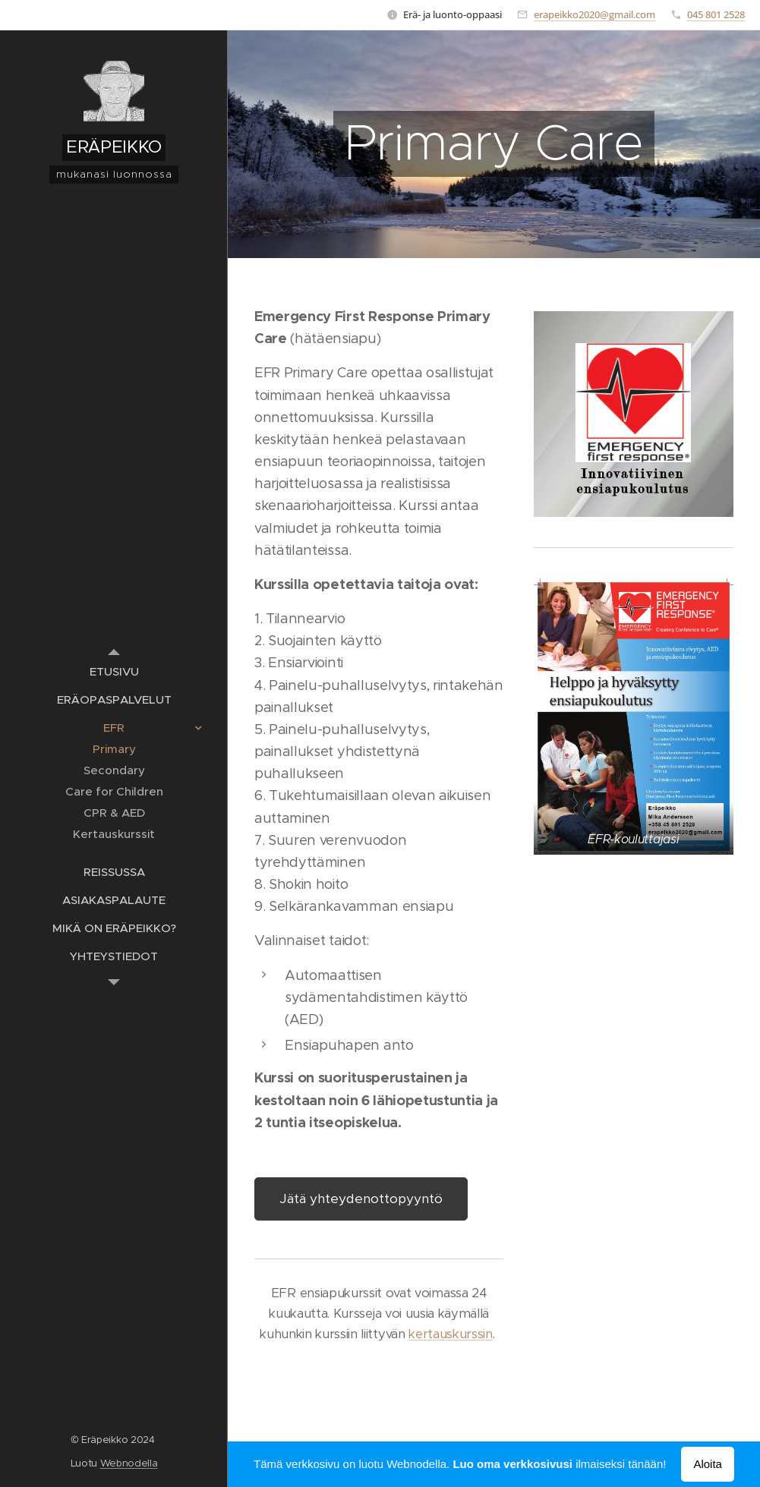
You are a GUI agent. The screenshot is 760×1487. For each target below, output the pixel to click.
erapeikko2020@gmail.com (594, 14)
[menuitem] (114, 671)
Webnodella (129, 1463)
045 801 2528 (716, 14)
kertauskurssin (450, 1334)
